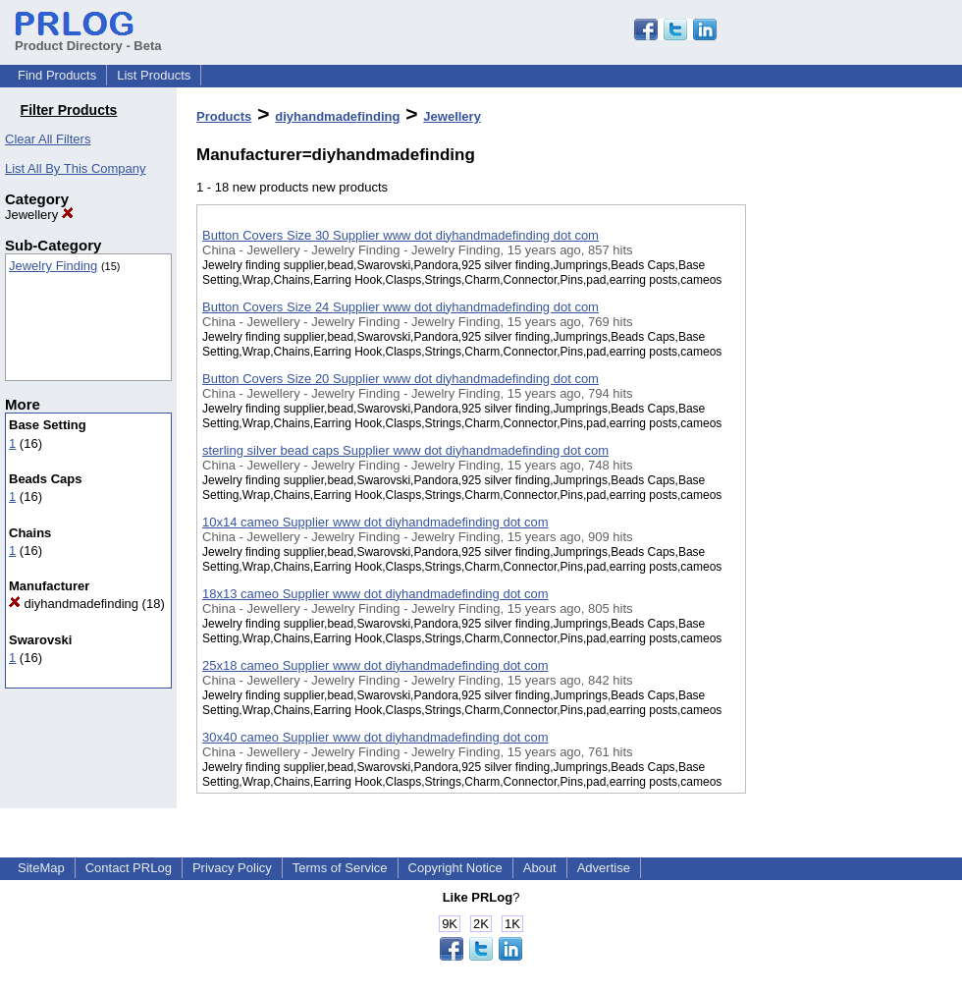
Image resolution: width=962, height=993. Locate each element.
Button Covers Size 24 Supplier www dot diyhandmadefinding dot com (400, 307)
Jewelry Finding (53, 265)
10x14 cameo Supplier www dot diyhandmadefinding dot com (375, 522)
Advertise (603, 867)
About (540, 867)
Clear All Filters (47, 139)
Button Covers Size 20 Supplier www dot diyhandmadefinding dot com (400, 378)
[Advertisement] (844, 509)
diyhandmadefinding (73, 603)
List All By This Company (75, 168)
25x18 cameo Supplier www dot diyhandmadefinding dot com (375, 665)
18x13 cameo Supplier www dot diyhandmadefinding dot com (375, 593)
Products (223, 116)
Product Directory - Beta (88, 38)
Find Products (57, 75)
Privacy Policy (232, 867)
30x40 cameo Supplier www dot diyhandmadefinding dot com (375, 737)
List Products (153, 75)
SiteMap (41, 867)
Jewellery (39, 214)
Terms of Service (340, 867)
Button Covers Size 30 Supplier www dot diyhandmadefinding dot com (400, 235)
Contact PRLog (128, 867)
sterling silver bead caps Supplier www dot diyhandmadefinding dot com (405, 450)
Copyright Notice (455, 867)
